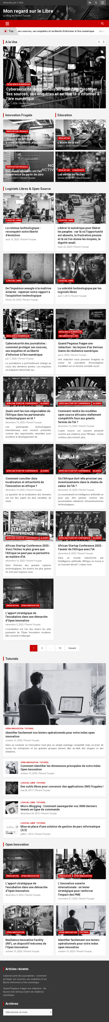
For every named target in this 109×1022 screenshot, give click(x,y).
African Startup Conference (22, 403)
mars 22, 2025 (65, 247)
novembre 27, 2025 (67, 898)
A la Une (11, 42)
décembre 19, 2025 (15, 422)
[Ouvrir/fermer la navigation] (7, 23)
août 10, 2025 (12, 239)
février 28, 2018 (65, 178)
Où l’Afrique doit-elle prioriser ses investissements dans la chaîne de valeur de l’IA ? (80, 482)
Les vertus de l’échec (71, 174)
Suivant (72, 648)
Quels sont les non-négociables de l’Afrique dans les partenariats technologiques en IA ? (28, 414)
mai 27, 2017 (12, 178)
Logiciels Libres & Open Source (28, 189)
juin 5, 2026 (63, 355)
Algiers (44, 403)
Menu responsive (102, 2)
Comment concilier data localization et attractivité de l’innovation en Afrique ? (25, 482)
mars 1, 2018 (64, 146)
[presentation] (99, 42)
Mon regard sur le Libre (28, 11)
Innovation (12, 605)
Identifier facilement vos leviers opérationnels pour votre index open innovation (78, 943)
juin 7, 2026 (12, 103)
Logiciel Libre (13, 220)
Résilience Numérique (18, 84)
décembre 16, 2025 (15, 560)
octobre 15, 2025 (14, 740)
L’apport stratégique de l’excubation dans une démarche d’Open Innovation (26, 616)
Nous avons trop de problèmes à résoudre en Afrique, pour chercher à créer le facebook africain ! (28, 139)
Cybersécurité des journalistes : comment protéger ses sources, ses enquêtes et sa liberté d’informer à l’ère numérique (52, 94)
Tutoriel (29, 728)
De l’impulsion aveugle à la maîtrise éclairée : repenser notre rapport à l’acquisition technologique (28, 292)
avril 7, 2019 (64, 296)
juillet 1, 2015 (27, 834)
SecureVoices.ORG (68, 336)
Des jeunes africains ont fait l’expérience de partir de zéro (25, 172)
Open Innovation (30, 605)
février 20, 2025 (13, 299)
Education (65, 115)
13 (60, 648)
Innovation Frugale (18, 115)
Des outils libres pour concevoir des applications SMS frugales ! (62, 786)
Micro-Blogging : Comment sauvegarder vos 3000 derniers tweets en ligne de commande (59, 807)
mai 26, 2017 (27, 790)
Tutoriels (11, 659)
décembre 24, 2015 (30, 813)
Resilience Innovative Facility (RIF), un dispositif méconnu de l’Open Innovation (26, 943)
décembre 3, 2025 (15, 624)
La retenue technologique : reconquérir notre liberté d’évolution (23, 231)
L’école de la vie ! (69, 142)
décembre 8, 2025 (67, 553)
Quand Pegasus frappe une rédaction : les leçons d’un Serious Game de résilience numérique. (80, 347)
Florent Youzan (27, 103)
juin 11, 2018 (12, 146)
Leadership (78, 170)
